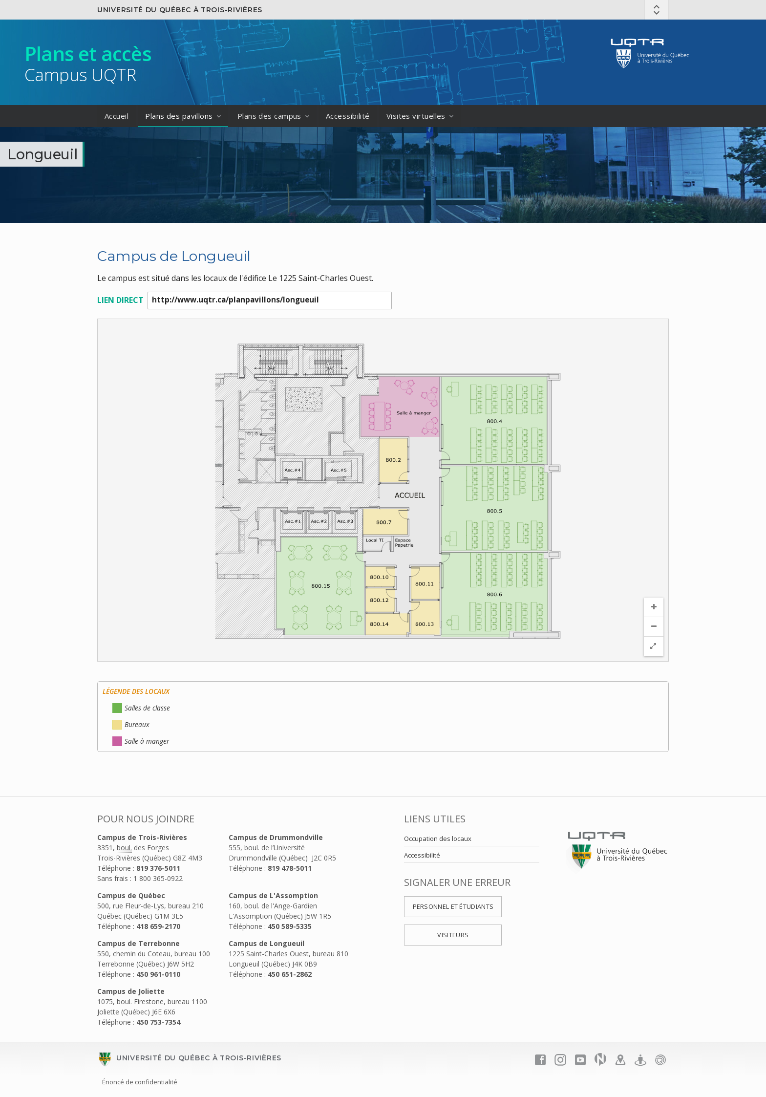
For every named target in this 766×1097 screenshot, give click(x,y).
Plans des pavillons (179, 116)
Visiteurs (452, 935)
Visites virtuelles (416, 116)
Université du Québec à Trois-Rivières (179, 9)
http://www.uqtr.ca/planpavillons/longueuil (270, 301)
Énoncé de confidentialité (139, 1082)
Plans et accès (87, 53)
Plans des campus (269, 116)
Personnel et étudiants (453, 907)
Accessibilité (348, 116)
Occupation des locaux (437, 839)
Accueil (116, 116)
